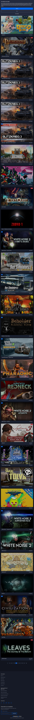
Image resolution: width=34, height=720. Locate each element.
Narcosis (3, 593)
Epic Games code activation (4, 693)
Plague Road (4, 314)
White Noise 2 (4, 550)
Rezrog (3, 164)
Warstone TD (4, 572)
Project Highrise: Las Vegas (6, 465)
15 (9, 663)
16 (11, 663)
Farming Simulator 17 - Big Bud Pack (7, 357)
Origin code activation (4, 690)
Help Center (2, 678)
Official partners (3, 677)
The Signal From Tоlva (5, 486)
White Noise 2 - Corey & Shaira (6, 250)
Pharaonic (3, 378)
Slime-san (3, 507)
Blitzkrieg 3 (3, 99)
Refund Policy (3, 683)
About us (2, 675)
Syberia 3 (3, 442)
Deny (17, 11)
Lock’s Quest (4, 206)
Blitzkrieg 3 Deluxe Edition (6, 78)
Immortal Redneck (5, 400)
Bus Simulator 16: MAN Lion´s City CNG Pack (8, 293)
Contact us (2, 685)
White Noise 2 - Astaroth (6, 421)
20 (17, 663)
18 (14, 663)
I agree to (4, 711)
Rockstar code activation (4, 695)
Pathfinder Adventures (5, 56)
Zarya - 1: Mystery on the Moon (7, 229)
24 (24, 663)
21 (19, 663)
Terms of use (2, 680)
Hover (3, 185)
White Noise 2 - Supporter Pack (7, 529)
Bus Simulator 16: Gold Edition (6, 271)
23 (22, 663)
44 (26, 663)
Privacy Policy (3, 682)
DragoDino (3, 34)
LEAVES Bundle (4, 658)
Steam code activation (4, 692)
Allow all (17, 8)
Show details (17, 13)
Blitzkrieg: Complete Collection (7, 121)
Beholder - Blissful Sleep (6, 335)
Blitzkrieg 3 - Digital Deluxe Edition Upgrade (9, 142)
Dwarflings (3, 637)
